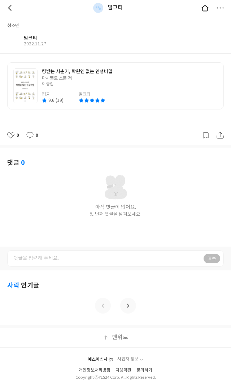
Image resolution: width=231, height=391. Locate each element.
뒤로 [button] (10, 8)
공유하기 (220, 135)
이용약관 (123, 370)
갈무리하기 (205, 135)
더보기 (220, 8)
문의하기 (144, 370)
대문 (205, 8)
